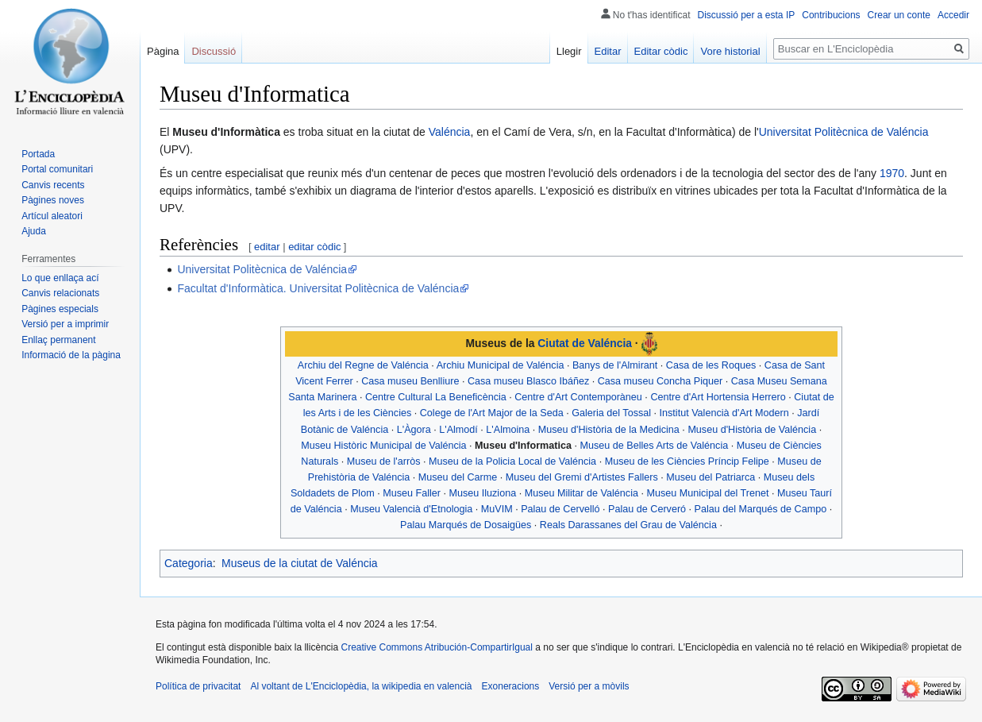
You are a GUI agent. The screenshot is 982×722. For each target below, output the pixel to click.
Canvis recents (52, 185)
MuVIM (497, 509)
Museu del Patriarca (710, 477)
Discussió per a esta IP (746, 15)
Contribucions (831, 15)
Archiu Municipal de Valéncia (500, 365)
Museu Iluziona (482, 493)
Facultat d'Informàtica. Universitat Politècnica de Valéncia (318, 288)
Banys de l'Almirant (614, 365)
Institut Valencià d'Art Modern (724, 413)
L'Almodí (458, 429)
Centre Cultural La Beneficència (435, 397)
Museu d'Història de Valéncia (751, 429)
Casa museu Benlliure (410, 381)
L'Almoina (508, 429)
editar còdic (314, 247)
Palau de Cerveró (647, 509)
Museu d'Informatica (523, 445)
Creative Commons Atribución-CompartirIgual (436, 647)
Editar (608, 51)
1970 (892, 173)
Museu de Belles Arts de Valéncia (654, 445)
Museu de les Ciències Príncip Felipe (687, 461)
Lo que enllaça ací (59, 278)
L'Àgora (414, 429)
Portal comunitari (57, 169)
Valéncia (450, 131)
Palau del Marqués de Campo (761, 509)
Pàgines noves (52, 200)
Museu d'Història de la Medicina (609, 429)
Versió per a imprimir (65, 324)
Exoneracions (511, 686)
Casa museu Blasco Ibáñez (528, 381)
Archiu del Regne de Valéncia (363, 365)
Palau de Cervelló (560, 509)
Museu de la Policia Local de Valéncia (512, 461)
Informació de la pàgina (71, 355)
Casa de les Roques (711, 365)
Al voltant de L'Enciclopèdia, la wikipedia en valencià (361, 686)
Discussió (213, 51)
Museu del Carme (457, 477)
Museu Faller (412, 493)
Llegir (569, 51)
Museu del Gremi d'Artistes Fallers (582, 477)
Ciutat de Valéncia (584, 343)
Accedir (953, 15)
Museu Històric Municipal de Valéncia (383, 445)
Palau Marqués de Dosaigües (465, 525)
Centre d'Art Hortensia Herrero (717, 397)
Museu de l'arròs (384, 461)
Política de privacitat (198, 686)
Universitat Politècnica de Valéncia (844, 131)
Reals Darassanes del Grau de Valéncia (628, 525)
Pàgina (163, 51)
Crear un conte (899, 15)
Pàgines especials (59, 309)
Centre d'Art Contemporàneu (578, 397)
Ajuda (33, 231)
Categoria (188, 563)
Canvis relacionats (60, 293)
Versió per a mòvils (589, 686)
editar (267, 247)
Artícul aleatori (52, 216)
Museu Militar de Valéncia (581, 493)
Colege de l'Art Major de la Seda (492, 413)
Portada (38, 154)
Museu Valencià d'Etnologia (411, 509)
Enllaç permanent (58, 340)
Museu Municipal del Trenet (707, 493)
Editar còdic (661, 51)
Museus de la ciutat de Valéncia (299, 563)
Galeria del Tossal (611, 413)
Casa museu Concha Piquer (660, 381)
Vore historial (730, 51)
